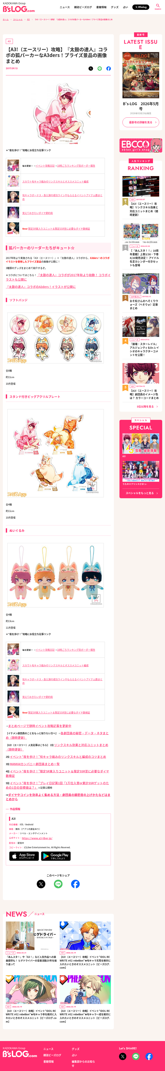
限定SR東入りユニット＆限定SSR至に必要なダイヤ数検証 (56, 227)
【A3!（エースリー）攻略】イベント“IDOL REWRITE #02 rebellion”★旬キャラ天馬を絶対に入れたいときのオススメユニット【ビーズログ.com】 (85, 939)
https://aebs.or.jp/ (127, 1055)
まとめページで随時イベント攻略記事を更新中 (33, 721)
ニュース (65, 7)
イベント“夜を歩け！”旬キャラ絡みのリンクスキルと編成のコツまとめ (48, 747)
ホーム (5, 19)
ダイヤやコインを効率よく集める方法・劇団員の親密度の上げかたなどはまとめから (53, 777)
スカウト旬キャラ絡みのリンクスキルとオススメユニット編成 (52, 179)
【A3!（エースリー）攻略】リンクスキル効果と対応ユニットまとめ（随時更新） (144, 196)
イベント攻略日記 (44, 164)
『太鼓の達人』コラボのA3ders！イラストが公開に (33, 283)
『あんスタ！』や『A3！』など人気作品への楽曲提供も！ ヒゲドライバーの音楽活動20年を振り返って (31, 937)
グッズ (115, 7)
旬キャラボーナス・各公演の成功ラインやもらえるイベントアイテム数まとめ (60, 195)
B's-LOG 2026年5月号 (141, 102)
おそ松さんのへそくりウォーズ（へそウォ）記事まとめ (144, 277)
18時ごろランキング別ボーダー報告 (72, 164)
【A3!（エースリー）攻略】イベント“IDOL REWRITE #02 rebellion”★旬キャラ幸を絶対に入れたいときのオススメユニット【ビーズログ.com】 (31, 992)
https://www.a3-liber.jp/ (34, 815)
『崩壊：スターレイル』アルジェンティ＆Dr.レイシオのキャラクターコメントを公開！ (144, 314)
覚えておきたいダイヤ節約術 (36, 211)
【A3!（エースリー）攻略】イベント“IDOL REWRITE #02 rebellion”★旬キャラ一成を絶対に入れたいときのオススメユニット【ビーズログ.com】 (85, 992)
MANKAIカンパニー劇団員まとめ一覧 (29, 754)
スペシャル (16, 19)
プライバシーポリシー (54, 1051)
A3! (25, 19)
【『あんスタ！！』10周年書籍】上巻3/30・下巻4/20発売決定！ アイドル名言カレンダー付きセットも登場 (144, 237)
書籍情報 (101, 7)
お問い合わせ (33, 1051)
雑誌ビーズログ (83, 7)
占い (125, 7)
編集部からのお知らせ (82, 1035)
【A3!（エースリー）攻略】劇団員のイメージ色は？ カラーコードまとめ (144, 353)
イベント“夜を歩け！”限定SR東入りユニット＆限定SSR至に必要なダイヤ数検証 (53, 760)
